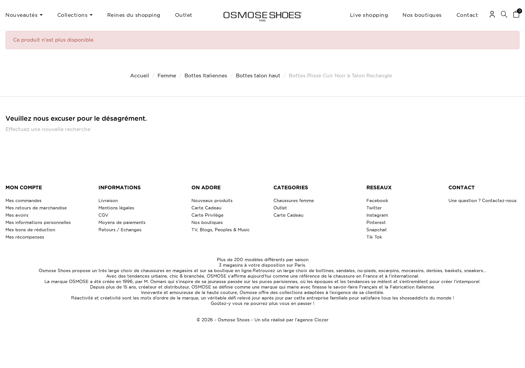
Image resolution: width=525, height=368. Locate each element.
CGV (103, 215)
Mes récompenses (24, 237)
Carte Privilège (207, 215)
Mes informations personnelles (38, 222)
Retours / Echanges (119, 229)
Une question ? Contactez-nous (482, 200)
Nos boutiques (207, 222)
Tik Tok (374, 237)
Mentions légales (116, 207)
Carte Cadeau (206, 207)
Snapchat (376, 229)
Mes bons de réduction (30, 229)
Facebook (377, 200)
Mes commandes (23, 200)
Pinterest (376, 222)
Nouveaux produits (212, 200)
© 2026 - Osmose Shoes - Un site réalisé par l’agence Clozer (262, 319)
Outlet (280, 207)
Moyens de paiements (121, 222)
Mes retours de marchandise (36, 207)
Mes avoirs (16, 215)
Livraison (108, 200)
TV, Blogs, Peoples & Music (220, 229)
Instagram (377, 215)
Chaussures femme (293, 200)
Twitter (374, 207)
